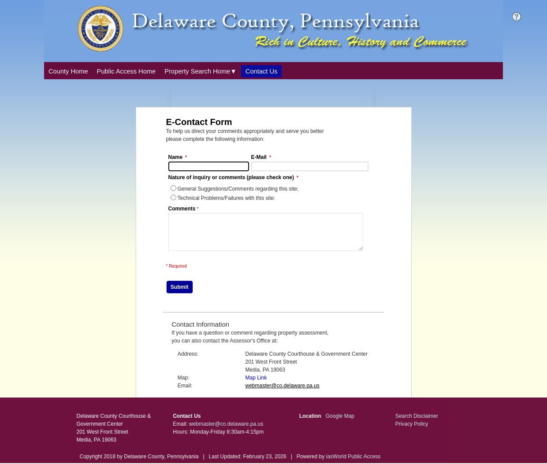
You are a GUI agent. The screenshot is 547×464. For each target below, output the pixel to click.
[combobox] (200, 70)
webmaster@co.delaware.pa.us (226, 430)
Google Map (340, 423)
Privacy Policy (411, 430)
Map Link (256, 384)
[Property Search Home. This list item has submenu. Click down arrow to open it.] (200, 71)
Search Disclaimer (416, 423)
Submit (179, 294)
